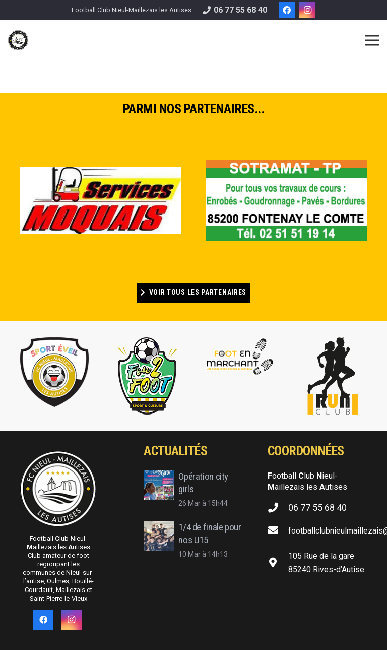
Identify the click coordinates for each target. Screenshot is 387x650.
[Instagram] (307, 10)
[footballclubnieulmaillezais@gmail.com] (278, 531)
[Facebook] (287, 10)
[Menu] (371, 40)
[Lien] (18, 40)
